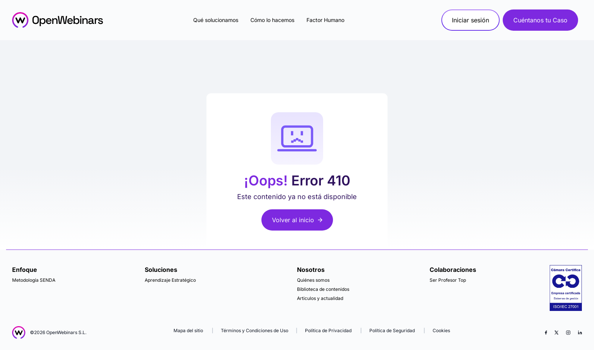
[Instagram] (568, 332)
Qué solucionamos (215, 20)
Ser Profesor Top (448, 280)
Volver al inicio (297, 220)
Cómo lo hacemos (272, 20)
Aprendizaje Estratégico (170, 280)
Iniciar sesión (470, 20)
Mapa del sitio (189, 330)
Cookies (441, 330)
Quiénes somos (313, 280)
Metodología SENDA (33, 280)
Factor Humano (325, 20)
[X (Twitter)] (556, 332)
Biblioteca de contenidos (323, 289)
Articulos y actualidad (320, 298)
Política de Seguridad (392, 330)
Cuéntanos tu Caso (540, 20)
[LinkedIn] (580, 332)
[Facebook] (546, 332)
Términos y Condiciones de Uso (254, 330)
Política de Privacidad (328, 330)
